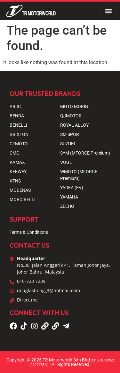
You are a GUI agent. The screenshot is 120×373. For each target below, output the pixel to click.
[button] (108, 11)
